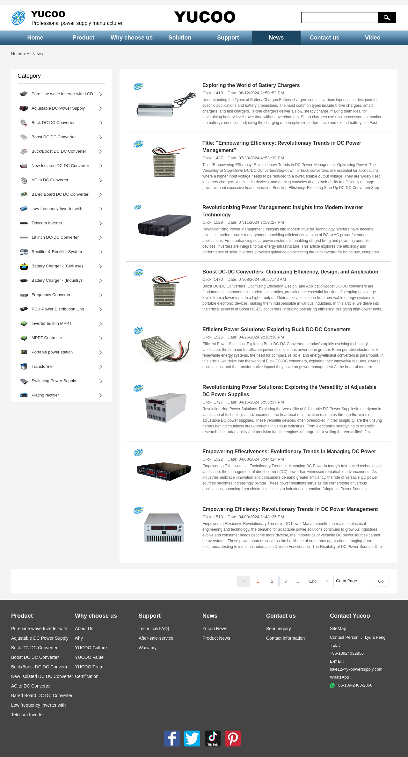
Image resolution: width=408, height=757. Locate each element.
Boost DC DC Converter (35, 657)
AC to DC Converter (31, 685)
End (313, 581)
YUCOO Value (89, 657)
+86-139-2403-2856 (351, 685)
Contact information (285, 638)
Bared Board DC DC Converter (41, 695)
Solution (179, 37)
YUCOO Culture (91, 647)
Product (83, 37)
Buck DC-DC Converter (34, 647)
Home (35, 37)
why (79, 638)
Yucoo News (214, 628)
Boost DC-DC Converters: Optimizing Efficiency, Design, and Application (290, 271)
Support (228, 37)
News (276, 37)
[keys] (339, 17)
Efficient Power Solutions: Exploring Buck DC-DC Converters (276, 329)
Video (373, 37)
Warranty (148, 647)
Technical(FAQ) (154, 628)
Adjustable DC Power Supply (40, 638)
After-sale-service (156, 638)
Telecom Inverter (27, 714)
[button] (387, 17)
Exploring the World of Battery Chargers (251, 85)
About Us (84, 628)
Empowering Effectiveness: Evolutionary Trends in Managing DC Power (289, 451)
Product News (216, 638)
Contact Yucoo (350, 616)
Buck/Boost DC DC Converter (40, 666)
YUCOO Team (89, 666)
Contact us (324, 37)
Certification (86, 676)
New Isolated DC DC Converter (42, 676)
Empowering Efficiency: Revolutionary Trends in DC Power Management (290, 509)
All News (35, 53)
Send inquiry (278, 628)
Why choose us (132, 37)
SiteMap (338, 628)
